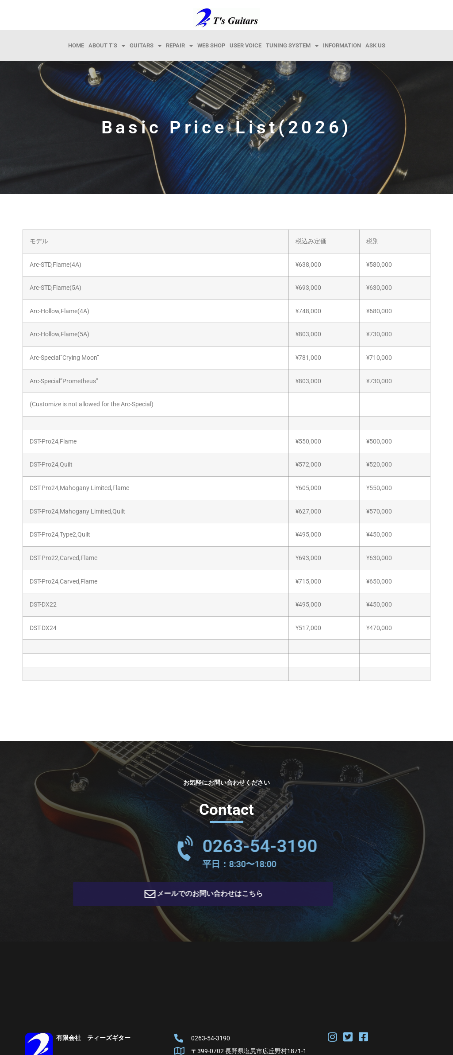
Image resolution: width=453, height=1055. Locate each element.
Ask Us (375, 45)
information (342, 45)
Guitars (145, 45)
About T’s (106, 45)
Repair (179, 45)
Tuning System (292, 45)
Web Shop (211, 45)
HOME (76, 45)
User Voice (245, 45)
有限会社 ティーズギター (93, 1040)
